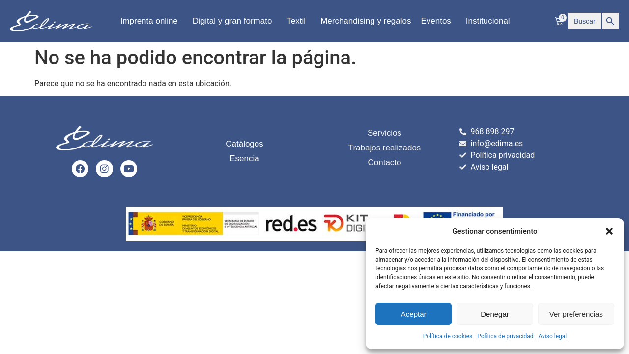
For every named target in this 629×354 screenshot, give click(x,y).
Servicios (384, 133)
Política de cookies (448, 336)
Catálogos (244, 144)
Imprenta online (151, 21)
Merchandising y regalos (365, 21)
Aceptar (414, 314)
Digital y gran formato (235, 21)
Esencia (244, 159)
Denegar (495, 314)
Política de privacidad (505, 336)
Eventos (438, 21)
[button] (609, 231)
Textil (298, 21)
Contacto (384, 162)
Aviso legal (552, 336)
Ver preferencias (576, 314)
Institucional (490, 21)
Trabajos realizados (384, 147)
